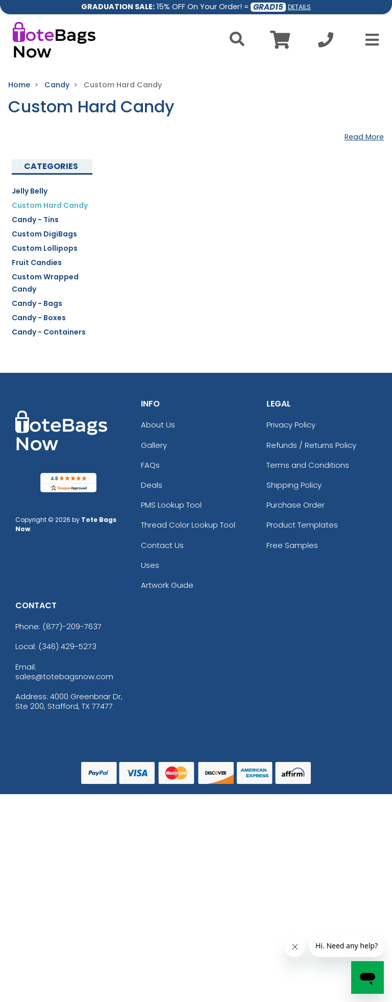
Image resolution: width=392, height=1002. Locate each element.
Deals (151, 485)
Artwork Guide (167, 585)
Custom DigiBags (44, 234)
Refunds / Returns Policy (311, 445)
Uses (150, 565)
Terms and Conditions (307, 465)
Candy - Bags (37, 303)
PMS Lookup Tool (171, 504)
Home (19, 85)
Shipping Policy (294, 485)
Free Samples (292, 545)
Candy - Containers (49, 332)
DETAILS (299, 7)
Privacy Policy (290, 424)
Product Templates (302, 524)
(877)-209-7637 (72, 626)
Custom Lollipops (45, 248)
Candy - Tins (35, 219)
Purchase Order (295, 504)
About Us (158, 424)
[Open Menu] (369, 40)
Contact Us (162, 545)
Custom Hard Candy (50, 205)
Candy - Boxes (39, 318)
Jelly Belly (29, 191)
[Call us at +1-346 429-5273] (325, 42)
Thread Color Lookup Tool (188, 524)
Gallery (154, 445)
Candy (56, 85)
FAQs (150, 465)
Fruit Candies (37, 262)
